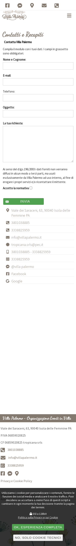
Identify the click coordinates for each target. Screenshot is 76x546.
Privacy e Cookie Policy (16, 481)
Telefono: (38, 95)
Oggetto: (38, 111)
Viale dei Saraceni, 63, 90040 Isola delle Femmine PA (40, 213)
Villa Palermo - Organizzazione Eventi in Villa (37, 418)
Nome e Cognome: (38, 64)
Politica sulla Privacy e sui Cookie (38, 517)
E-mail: (38, 79)
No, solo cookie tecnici (38, 537)
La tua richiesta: (38, 141)
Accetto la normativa (17, 188)
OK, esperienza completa (38, 527)
